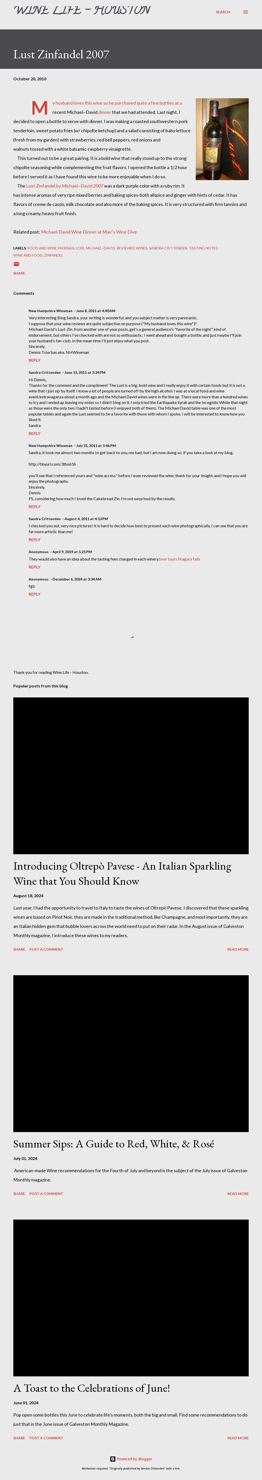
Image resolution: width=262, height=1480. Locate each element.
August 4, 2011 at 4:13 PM (86, 519)
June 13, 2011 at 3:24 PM (84, 372)
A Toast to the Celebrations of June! (91, 1387)
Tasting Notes (203, 248)
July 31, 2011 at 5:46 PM (96, 445)
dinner (104, 112)
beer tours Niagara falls (179, 558)
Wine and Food (27, 255)
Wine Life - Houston (81, 12)
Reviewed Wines (132, 248)
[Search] (223, 12)
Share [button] (19, 273)
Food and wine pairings (51, 248)
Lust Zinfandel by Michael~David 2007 (64, 186)
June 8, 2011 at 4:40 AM (95, 311)
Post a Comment (46, 949)
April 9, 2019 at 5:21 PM (72, 552)
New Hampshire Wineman (50, 311)
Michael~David (100, 248)
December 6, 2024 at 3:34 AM (76, 579)
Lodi (80, 248)
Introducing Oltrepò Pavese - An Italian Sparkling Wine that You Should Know (122, 873)
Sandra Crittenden (168, 248)
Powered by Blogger (131, 1458)
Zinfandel (53, 255)
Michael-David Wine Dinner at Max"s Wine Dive (89, 232)
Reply (34, 360)
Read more (238, 949)
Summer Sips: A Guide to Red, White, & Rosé (113, 1143)
